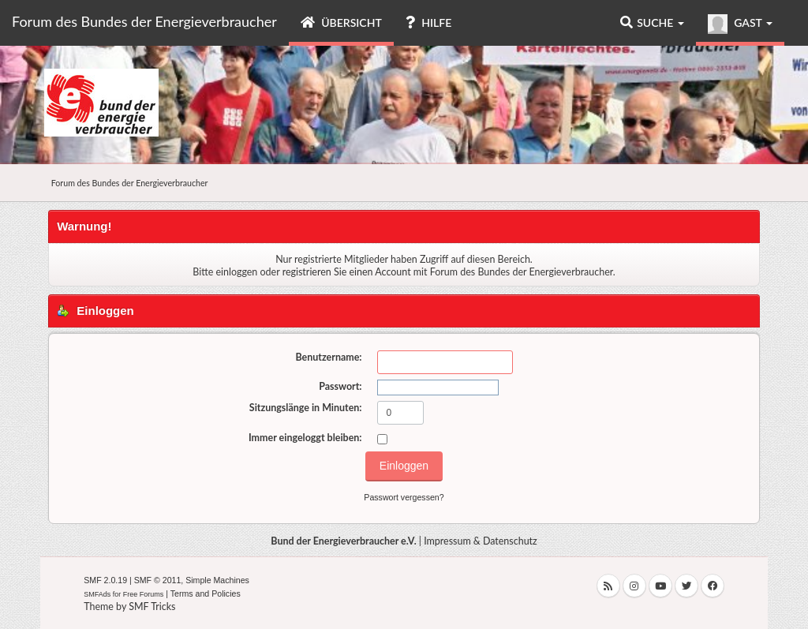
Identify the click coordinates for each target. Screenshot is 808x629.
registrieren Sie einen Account (346, 272)
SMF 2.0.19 (105, 580)
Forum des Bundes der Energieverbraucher (144, 21)
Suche (652, 22)
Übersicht (341, 22)
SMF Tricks (152, 606)
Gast (740, 24)
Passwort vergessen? (403, 497)
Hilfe (428, 22)
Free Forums (143, 594)
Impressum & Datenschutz (480, 541)
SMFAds (97, 594)
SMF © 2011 (157, 580)
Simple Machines (217, 580)
